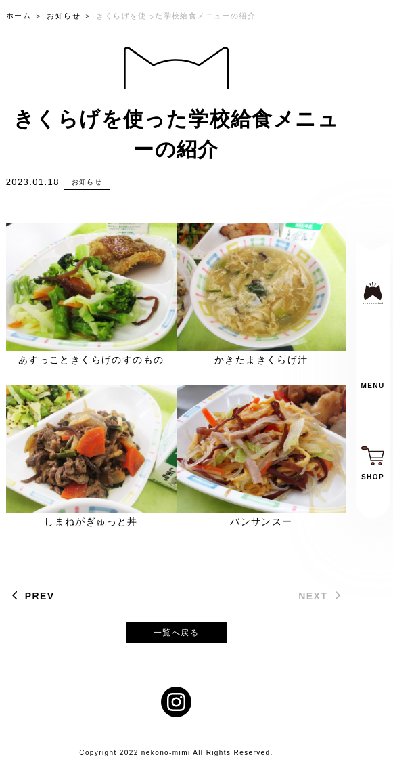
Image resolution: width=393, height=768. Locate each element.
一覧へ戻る (176, 632)
